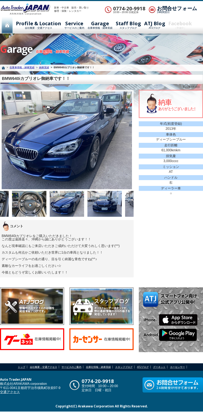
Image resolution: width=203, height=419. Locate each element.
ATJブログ (154, 25)
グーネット (159, 367)
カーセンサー (177, 367)
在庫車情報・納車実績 (100, 25)
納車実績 (44, 67)
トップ (21, 367)
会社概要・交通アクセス (38, 25)
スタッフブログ (128, 25)
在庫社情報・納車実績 (98, 367)
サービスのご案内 (74, 25)
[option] (67, 140)
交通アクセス (10, 392)
